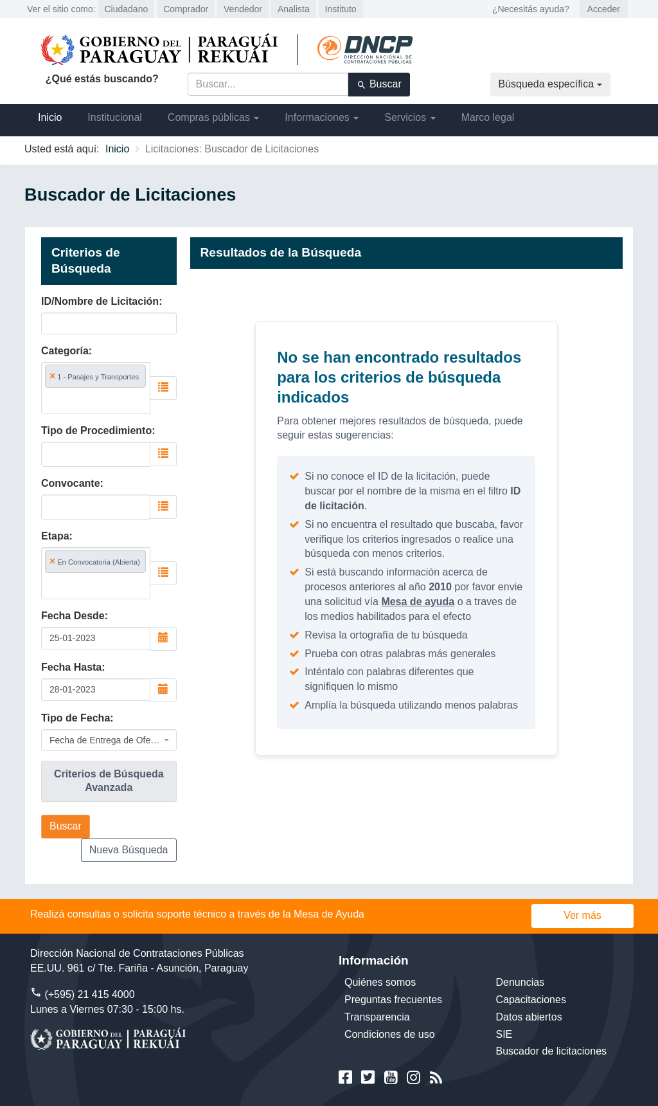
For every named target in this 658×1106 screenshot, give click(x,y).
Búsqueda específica (550, 83)
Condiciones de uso (389, 1034)
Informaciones (322, 117)
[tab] (109, 781)
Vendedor (243, 9)
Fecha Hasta (71, 667)
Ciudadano (126, 9)
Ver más (582, 915)
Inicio (50, 117)
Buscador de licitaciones (551, 1051)
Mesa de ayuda (417, 601)
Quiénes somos (380, 982)
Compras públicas (214, 117)
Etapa (55, 535)
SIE (504, 1034)
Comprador (185, 9)
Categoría (65, 350)
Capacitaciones (531, 999)
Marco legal (488, 117)
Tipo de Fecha (75, 717)
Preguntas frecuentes (393, 999)
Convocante (70, 483)
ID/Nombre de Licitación (100, 301)
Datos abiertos (529, 1016)
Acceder (603, 9)
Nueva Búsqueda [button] (128, 849)
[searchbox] (96, 400)
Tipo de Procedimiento (96, 430)
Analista (294, 9)
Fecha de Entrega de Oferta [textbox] (105, 740)
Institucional (114, 117)
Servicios (409, 117)
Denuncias (520, 982)
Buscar (379, 84)
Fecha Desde (73, 615)
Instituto (341, 9)
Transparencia (377, 1016)
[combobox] (95, 388)
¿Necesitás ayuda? (530, 9)
